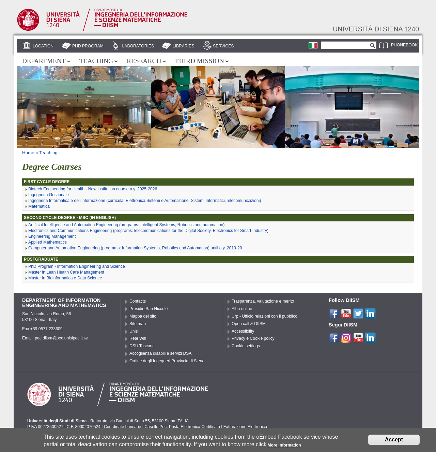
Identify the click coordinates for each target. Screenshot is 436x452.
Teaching (96, 60)
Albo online (242, 308)
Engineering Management (52, 236)
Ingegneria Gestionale (48, 194)
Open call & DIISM (249, 323)
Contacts (137, 301)
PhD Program (88, 46)
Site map (137, 323)
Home (28, 152)
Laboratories (138, 46)
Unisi (134, 331)
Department (44, 60)
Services (223, 46)
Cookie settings (246, 346)
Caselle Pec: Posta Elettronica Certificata (182, 426)
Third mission (199, 60)
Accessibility (243, 331)
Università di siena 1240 (376, 29)
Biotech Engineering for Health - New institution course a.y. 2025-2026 (92, 189)
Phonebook (404, 45)
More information (284, 447)
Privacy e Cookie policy (253, 338)
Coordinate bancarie (122, 426)
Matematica (39, 206)
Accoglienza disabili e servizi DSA (160, 353)
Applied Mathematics (47, 242)
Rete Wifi (137, 338)
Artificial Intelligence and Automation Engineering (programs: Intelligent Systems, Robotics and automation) (126, 224)
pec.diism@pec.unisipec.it (61, 338)
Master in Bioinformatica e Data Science (65, 278)
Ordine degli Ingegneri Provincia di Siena (166, 361)
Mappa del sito (142, 316)
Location (43, 46)
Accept (394, 442)
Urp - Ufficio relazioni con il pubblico (264, 316)
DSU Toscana (142, 346)
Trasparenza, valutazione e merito (263, 301)
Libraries (183, 46)
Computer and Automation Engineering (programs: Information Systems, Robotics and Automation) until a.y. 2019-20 (135, 248)
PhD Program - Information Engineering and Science (76, 266)
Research (144, 60)
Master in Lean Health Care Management (66, 272)
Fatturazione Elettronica (245, 426)
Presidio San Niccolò (148, 308)
